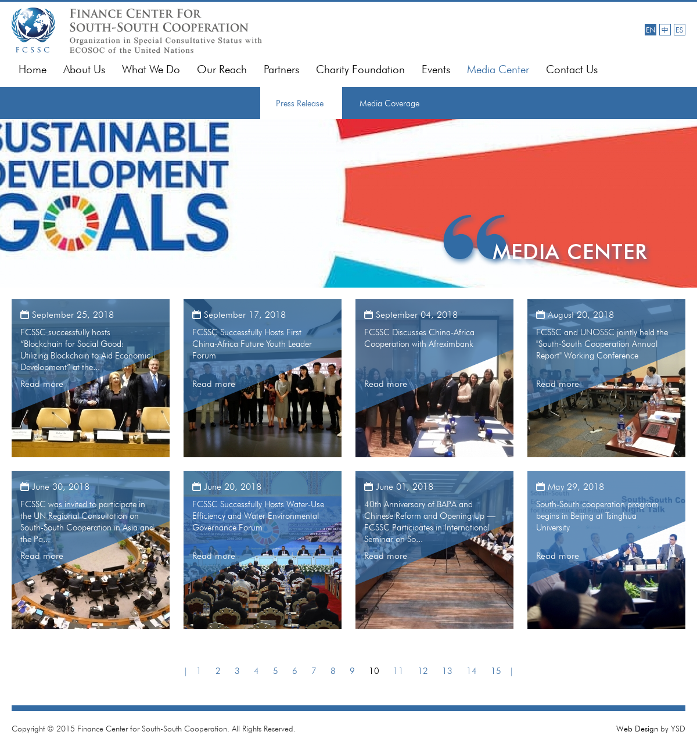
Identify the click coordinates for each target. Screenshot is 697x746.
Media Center (498, 69)
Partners (281, 69)
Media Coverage (389, 103)
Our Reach (222, 69)
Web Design (637, 728)
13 (447, 671)
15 (496, 671)
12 (423, 671)
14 (471, 671)
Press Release (300, 103)
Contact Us (572, 69)
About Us (84, 69)
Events (436, 69)
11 (398, 671)
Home (32, 69)
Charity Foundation (360, 69)
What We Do (151, 69)
